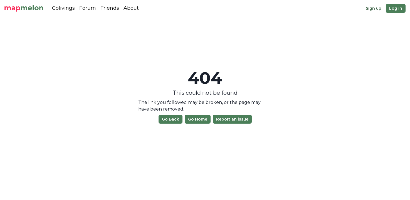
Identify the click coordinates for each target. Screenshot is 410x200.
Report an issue (232, 119)
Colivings (63, 8)
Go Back (170, 119)
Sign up (373, 8)
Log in (395, 8)
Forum (87, 8)
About (131, 8)
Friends (109, 8)
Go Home (197, 119)
